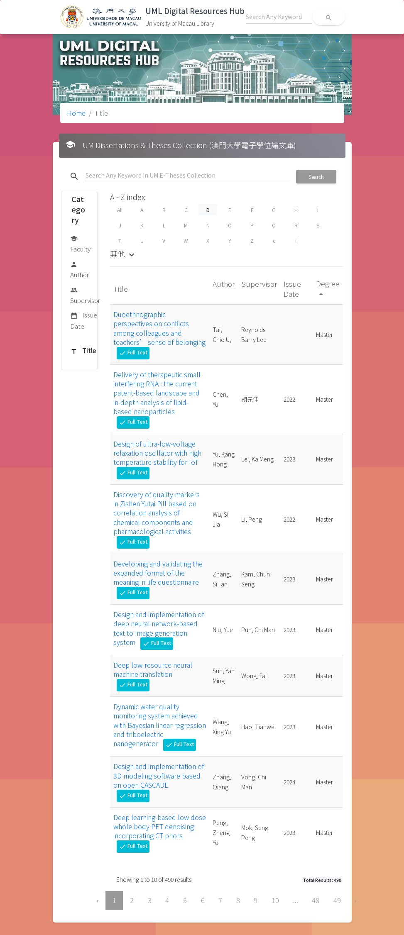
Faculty (80, 243)
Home (76, 113)
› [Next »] (356, 900)
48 (315, 900)
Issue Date (83, 320)
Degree (328, 288)
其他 (123, 253)
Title (83, 351)
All (119, 209)
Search (316, 176)
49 (337, 900)
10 (275, 900)
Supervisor (85, 295)
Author (79, 269)
